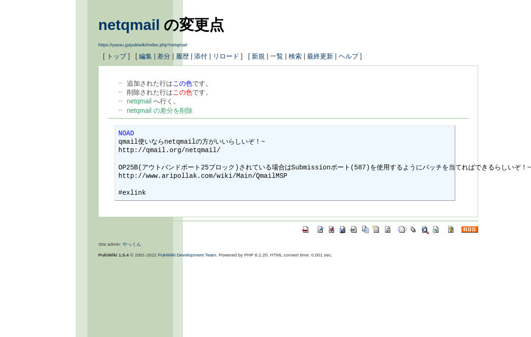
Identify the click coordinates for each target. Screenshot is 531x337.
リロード (226, 56)
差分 (163, 56)
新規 (258, 56)
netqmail (129, 24)
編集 (145, 56)
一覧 (276, 56)
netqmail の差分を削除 (160, 110)
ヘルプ (348, 56)
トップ (116, 56)
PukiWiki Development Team (187, 254)
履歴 (182, 56)
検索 (295, 56)
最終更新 (320, 56)
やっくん (132, 244)
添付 (200, 56)
